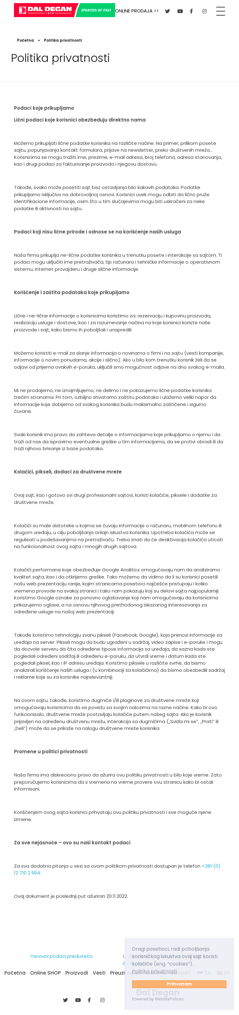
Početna (25, 40)
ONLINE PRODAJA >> (137, 10)
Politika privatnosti (154, 971)
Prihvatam (179, 984)
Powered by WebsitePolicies (158, 999)
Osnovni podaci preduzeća (61, 956)
